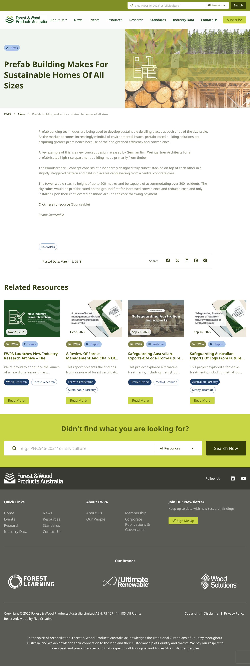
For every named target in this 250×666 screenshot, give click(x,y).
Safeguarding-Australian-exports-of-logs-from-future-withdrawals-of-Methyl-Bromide (155, 360)
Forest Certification (80, 381)
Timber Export (139, 382)
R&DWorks (48, 246)
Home (9, 513)
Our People (95, 519)
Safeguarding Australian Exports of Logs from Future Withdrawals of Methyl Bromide (215, 360)
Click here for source (54, 204)
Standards (158, 20)
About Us (57, 20)
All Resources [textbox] (215, 5)
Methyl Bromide (166, 382)
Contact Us (209, 20)
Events (94, 20)
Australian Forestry (205, 381)
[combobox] (217, 5)
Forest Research (44, 382)
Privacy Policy (234, 613)
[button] (168, 260)
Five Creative (42, 618)
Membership (136, 513)
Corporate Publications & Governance (137, 524)
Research (136, 20)
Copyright (192, 613)
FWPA (7, 114)
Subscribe (234, 20)
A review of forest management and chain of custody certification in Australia (90, 360)
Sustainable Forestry (82, 389)
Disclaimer (212, 613)
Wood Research (16, 382)
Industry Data (183, 20)
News (78, 20)
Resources (114, 20)
